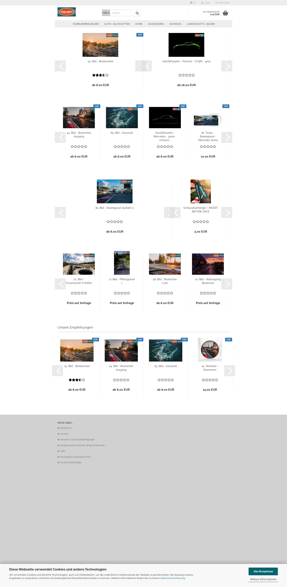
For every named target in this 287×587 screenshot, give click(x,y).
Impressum (66, 428)
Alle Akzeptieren (263, 571)
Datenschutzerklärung (172, 578)
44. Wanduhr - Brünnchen (210, 368)
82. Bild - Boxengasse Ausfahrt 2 (115, 207)
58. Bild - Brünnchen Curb (165, 281)
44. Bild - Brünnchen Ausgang (79, 134)
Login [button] (205, 2)
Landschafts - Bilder (201, 24)
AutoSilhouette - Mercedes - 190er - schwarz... (165, 136)
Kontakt (64, 434)
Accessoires (156, 24)
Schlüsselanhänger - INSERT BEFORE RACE (200, 209)
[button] (192, 2)
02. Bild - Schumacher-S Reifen (79, 281)
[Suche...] (106, 13)
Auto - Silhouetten (117, 24)
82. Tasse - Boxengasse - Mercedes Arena (208, 136)
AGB (62, 451)
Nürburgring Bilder (86, 24)
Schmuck (175, 24)
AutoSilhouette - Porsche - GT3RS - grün (186, 61)
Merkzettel (222, 2)
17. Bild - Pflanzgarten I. (122, 281)
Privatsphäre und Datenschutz (75, 457)
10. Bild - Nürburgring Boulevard (208, 281)
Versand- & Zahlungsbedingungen (77, 439)
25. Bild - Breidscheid (100, 61)
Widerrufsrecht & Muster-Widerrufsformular (82, 445)
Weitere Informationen (263, 579)
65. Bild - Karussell (122, 132)
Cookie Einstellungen (70, 462)
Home (138, 24)
